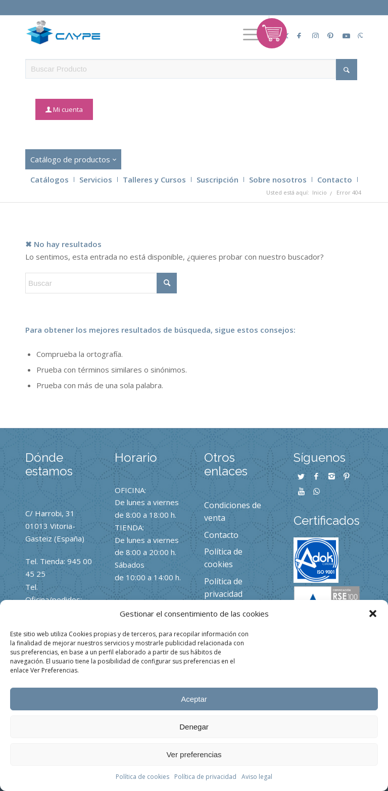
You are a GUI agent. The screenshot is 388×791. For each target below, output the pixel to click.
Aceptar (194, 699)
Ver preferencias (193, 754)
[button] (373, 614)
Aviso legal (256, 776)
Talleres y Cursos (154, 179)
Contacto (334, 179)
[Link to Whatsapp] (358, 30)
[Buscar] (101, 283)
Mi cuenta (68, 109)
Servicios (95, 179)
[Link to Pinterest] (327, 30)
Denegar (194, 726)
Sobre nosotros (278, 179)
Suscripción (217, 179)
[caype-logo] (67, 32)
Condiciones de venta (232, 511)
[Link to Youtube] (342, 30)
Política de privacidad (205, 776)
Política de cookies (142, 776)
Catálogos (49, 179)
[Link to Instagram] (312, 30)
